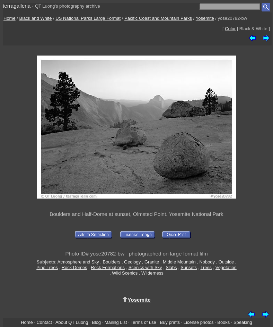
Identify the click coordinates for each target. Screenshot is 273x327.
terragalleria (16, 6)
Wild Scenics (125, 273)
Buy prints (170, 322)
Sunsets (188, 267)
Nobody (207, 262)
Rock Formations (108, 267)
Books (223, 322)
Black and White (35, 18)
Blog (96, 322)
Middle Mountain (179, 262)
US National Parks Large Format (88, 18)
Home (9, 18)
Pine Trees (47, 267)
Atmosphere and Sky (78, 262)
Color (230, 28)
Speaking (243, 322)
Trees (206, 267)
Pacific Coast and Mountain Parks (158, 18)
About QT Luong (71, 322)
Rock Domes (74, 267)
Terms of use (143, 322)
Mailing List (116, 322)
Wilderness (152, 273)
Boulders (111, 262)
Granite (151, 262)
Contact (44, 322)
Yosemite (205, 18)
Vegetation (226, 267)
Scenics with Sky (145, 267)
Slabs (171, 267)
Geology (132, 262)
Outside (226, 262)
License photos (199, 322)
